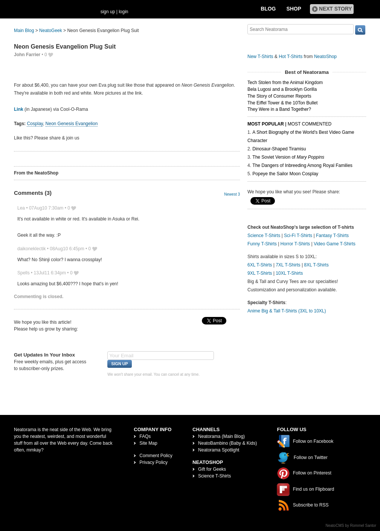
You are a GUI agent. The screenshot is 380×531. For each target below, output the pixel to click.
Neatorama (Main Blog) (221, 436)
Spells (23, 272)
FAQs (145, 436)
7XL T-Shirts (288, 265)
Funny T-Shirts (262, 243)
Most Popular (265, 124)
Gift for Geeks (212, 469)
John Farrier (27, 54)
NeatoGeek (50, 30)
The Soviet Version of (288, 157)
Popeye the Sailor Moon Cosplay (285, 173)
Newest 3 (232, 194)
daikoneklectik (31, 248)
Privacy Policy (153, 462)
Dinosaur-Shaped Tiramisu (279, 148)
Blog (268, 9)
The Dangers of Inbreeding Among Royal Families (302, 165)
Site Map (148, 443)
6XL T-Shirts (259, 265)
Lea (21, 208)
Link (18, 109)
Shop (294, 9)
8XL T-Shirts (316, 265)
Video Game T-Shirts (335, 243)
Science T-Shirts (263, 235)
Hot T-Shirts (290, 56)
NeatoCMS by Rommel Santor (351, 525)
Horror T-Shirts (295, 243)
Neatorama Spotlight (218, 450)
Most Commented (309, 124)
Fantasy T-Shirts (332, 235)
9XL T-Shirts (259, 273)
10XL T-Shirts (289, 273)
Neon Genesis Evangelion (72, 123)
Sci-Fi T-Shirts (298, 235)
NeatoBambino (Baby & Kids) (227, 443)
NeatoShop (325, 56)
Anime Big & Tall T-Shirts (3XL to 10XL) (286, 311)
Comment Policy (155, 455)
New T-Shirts (260, 56)
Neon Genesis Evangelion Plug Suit (65, 46)
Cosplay (35, 123)
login (123, 11)
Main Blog (24, 30)
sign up (108, 11)
